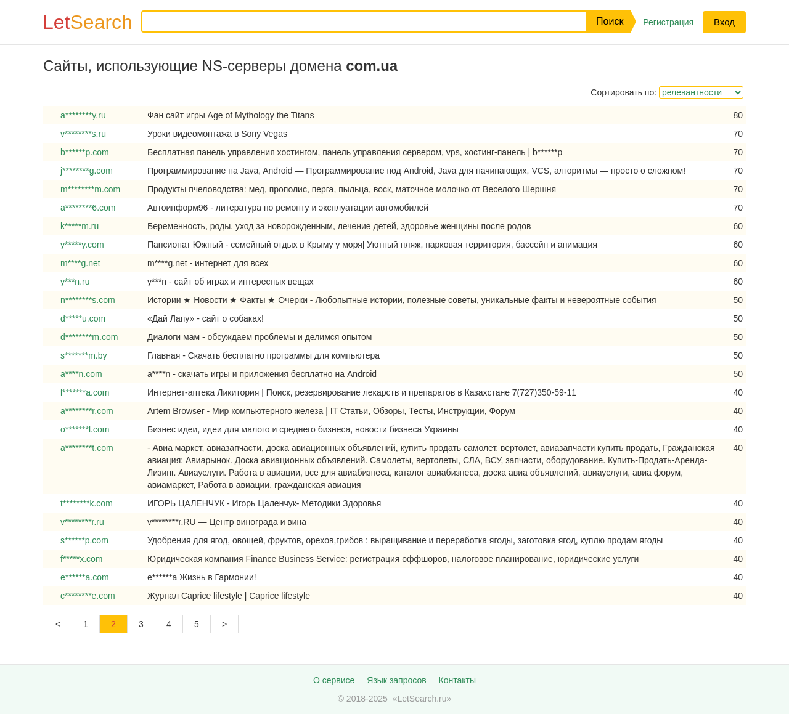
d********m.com (89, 337)
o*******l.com (84, 429)
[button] (608, 21)
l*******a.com (84, 392)
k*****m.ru (79, 226)
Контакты (457, 680)
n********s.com (87, 300)
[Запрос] (354, 21)
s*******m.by (83, 355)
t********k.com (86, 503)
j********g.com (86, 171)
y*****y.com (82, 244)
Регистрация (668, 22)
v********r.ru (82, 522)
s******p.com (84, 540)
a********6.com (88, 208)
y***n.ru (74, 281)
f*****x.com (81, 559)
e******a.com (84, 577)
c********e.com (87, 596)
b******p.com (84, 152)
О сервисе (333, 680)
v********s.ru (83, 134)
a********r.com (86, 411)
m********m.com (90, 189)
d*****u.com (82, 318)
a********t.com (86, 448)
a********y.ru (83, 115)
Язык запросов (396, 680)
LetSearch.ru (421, 699)
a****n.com (81, 374)
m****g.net (80, 263)
